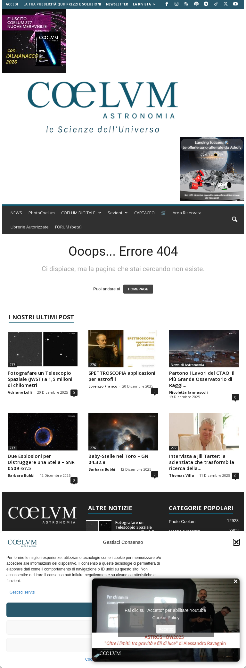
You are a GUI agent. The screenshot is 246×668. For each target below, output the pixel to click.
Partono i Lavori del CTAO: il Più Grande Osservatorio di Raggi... (201, 379)
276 (93, 365)
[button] (236, 542)
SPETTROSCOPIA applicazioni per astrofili (121, 376)
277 (12, 365)
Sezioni (118, 213)
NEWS (16, 213)
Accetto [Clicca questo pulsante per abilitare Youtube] (166, 628)
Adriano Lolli (20, 392)
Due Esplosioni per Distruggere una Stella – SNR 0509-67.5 (41, 462)
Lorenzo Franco (102, 386)
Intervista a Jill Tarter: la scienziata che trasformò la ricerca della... (201, 462)
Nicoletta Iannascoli (188, 392)
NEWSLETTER (117, 4)
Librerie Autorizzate (30, 227)
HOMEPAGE (138, 289)
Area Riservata (187, 213)
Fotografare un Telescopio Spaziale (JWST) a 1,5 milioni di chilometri (40, 379)
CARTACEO (144, 213)
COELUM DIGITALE (81, 213)
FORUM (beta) (68, 227)
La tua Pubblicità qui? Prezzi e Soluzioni (62, 4)
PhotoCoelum (42, 213)
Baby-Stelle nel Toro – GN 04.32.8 (118, 459)
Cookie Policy (166, 617)
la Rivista (144, 4)
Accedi (12, 4)
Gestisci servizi (22, 592)
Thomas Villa (181, 475)
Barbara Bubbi (21, 475)
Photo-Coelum (182, 521)
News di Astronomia (187, 365)
